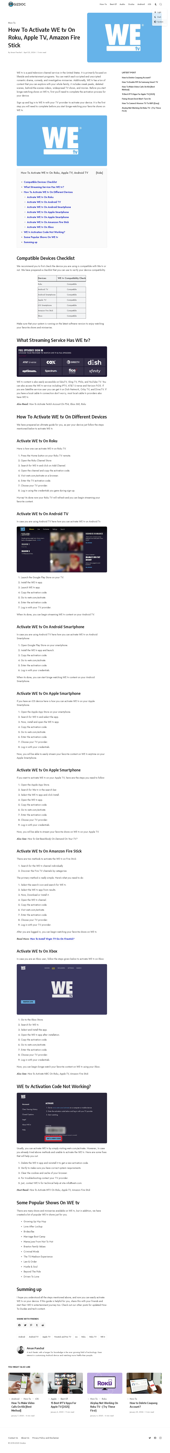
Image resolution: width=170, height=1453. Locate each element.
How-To (12, 22)
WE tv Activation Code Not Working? (44, 232)
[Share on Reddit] (42, 1325)
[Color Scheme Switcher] (155, 4)
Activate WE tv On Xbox (40, 227)
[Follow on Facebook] (155, 1438)
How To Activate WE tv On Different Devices (48, 192)
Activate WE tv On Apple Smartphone (48, 212)
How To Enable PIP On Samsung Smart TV (140, 82)
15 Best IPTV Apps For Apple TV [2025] (138, 94)
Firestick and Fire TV (62, 1336)
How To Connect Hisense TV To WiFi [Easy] (140, 103)
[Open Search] (160, 4)
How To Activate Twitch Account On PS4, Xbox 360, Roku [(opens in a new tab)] (57, 404)
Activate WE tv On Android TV (44, 202)
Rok (39, 284)
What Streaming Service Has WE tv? (44, 187)
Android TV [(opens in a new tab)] (43, 289)
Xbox (40, 315)
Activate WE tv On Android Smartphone (49, 207)
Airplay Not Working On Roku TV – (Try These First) (141, 109)
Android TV (34, 1336)
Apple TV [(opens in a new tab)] (42, 300)
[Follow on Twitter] (149, 1438)
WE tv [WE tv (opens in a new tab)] (20, 382)
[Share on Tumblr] (37, 1325)
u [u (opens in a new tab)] (41, 284)
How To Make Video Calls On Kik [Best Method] (138, 88)
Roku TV (93, 1336)
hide (99, 173)
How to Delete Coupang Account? (136, 77)
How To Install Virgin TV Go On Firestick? (52, 939)
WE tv (103, 1336)
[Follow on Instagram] (160, 1438)
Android (21, 1336)
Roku (84, 1336)
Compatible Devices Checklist (40, 182)
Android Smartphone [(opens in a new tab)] (47, 294)
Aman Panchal (16, 52)
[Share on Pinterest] (31, 1325)
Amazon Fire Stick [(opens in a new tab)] (45, 310)
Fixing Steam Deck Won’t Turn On (136, 99)
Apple (53, 1398)
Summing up (30, 242)
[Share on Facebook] (19, 1325)
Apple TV (46, 1336)
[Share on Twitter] (25, 1325)
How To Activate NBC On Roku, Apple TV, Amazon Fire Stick (58, 1074)
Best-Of (64, 1398)
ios (76, 1336)
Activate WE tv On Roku (40, 197)
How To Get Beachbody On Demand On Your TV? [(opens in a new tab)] (52, 839)
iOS (37, 1398)
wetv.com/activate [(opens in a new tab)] (35, 475)
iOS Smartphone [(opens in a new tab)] (45, 305)
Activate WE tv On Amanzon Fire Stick (48, 222)
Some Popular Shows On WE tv (41, 237)
